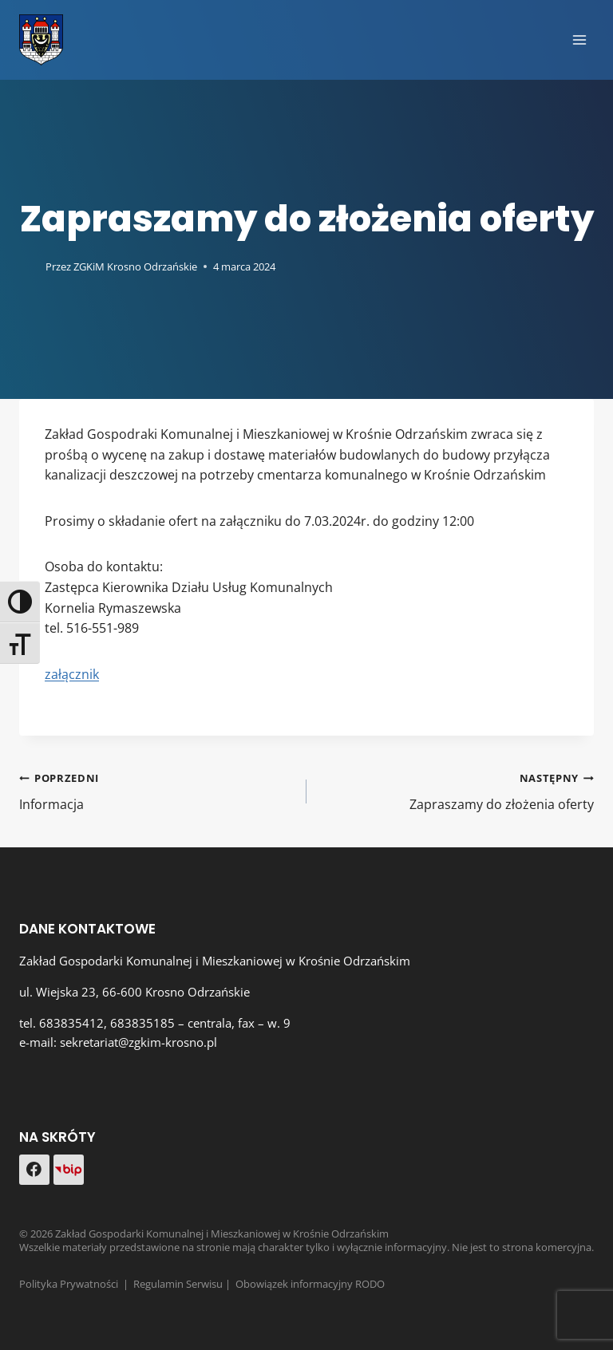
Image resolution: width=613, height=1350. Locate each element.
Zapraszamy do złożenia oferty (456, 790)
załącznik (72, 674)
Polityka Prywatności (68, 1284)
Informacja (156, 790)
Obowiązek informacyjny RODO (310, 1284)
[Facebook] (34, 1170)
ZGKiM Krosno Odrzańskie (135, 266)
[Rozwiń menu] (579, 39)
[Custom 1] (68, 1170)
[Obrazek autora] (29, 266)
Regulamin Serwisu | (184, 1284)
